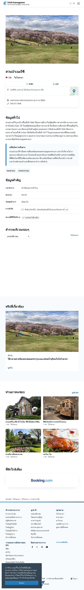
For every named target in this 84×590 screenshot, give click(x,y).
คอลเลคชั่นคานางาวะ (14, 517)
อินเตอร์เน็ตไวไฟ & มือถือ (15, 562)
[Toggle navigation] (78, 3)
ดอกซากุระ (11, 171)
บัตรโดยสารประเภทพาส (15, 555)
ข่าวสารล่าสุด (11, 514)
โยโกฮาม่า (60, 514)
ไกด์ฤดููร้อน (10, 527)
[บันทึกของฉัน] (74, 3)
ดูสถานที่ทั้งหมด (62, 527)
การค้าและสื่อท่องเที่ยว (55, 578)
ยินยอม (21, 583)
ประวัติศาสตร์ (36, 524)
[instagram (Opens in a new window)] (42, 547)
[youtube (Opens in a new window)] (47, 547)
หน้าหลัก (8, 499)
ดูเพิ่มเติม (75, 392)
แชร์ (55, 84)
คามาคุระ (59, 517)
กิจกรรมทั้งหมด (36, 537)
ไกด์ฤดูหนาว (10, 534)
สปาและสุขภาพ (36, 527)
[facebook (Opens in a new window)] (32, 547)
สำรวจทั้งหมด (11, 537)
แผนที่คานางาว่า (62, 524)
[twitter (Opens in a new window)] (37, 547)
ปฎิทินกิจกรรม (11, 520)
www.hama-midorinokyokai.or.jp (23, 100)
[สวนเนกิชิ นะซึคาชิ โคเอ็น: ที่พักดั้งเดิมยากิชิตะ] (23, 410)
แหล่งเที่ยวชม (36, 514)
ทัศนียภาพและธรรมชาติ (40, 530)
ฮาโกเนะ (59, 520)
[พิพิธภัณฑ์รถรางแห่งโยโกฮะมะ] (61, 410)
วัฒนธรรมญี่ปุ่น (36, 517)
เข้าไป (8, 552)
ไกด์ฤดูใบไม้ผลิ (11, 524)
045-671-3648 (15, 103)
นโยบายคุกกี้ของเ (11, 578)
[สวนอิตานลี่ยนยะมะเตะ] (23, 443)
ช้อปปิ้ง (33, 534)
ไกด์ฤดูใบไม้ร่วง (11, 530)
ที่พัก (7, 549)
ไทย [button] (73, 579)
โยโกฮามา (18, 77)
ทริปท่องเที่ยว (10, 559)
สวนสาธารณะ (23, 171)
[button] (74, 3)
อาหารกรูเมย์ (36, 520)
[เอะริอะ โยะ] (61, 443)
